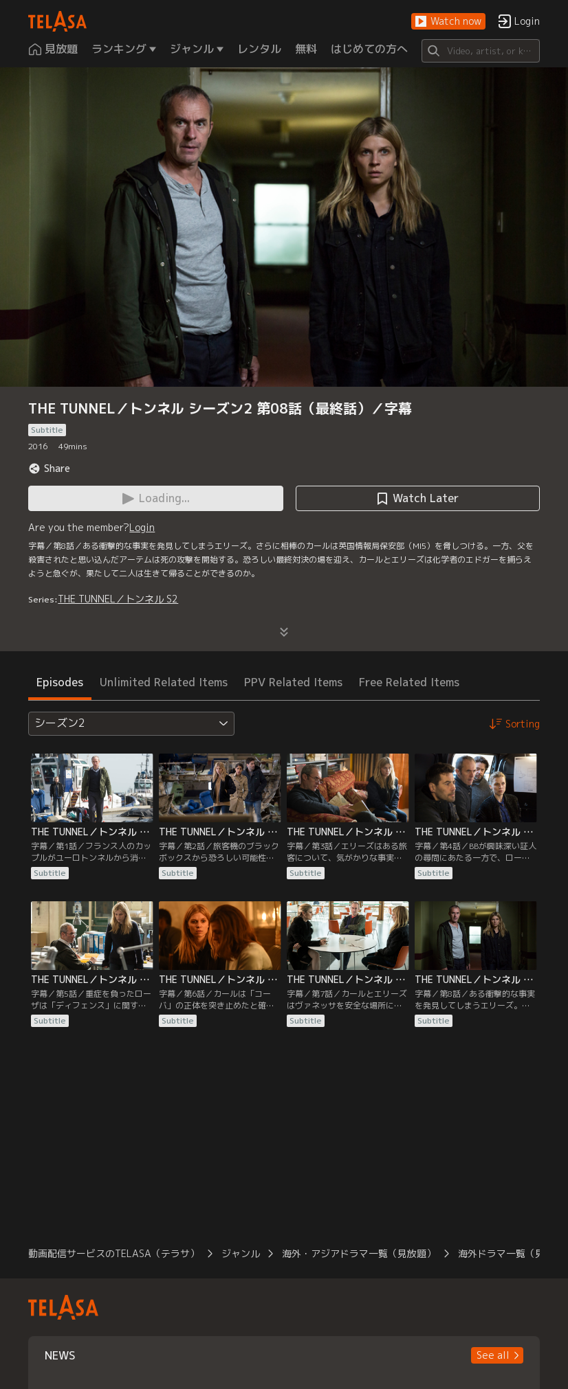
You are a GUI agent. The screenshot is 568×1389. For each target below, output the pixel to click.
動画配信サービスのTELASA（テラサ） (113, 1253)
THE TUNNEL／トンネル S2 (118, 598)
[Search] (480, 51)
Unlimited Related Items (164, 682)
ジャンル (240, 1253)
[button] (448, 21)
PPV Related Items (293, 682)
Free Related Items (409, 682)
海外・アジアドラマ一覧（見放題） (359, 1253)
